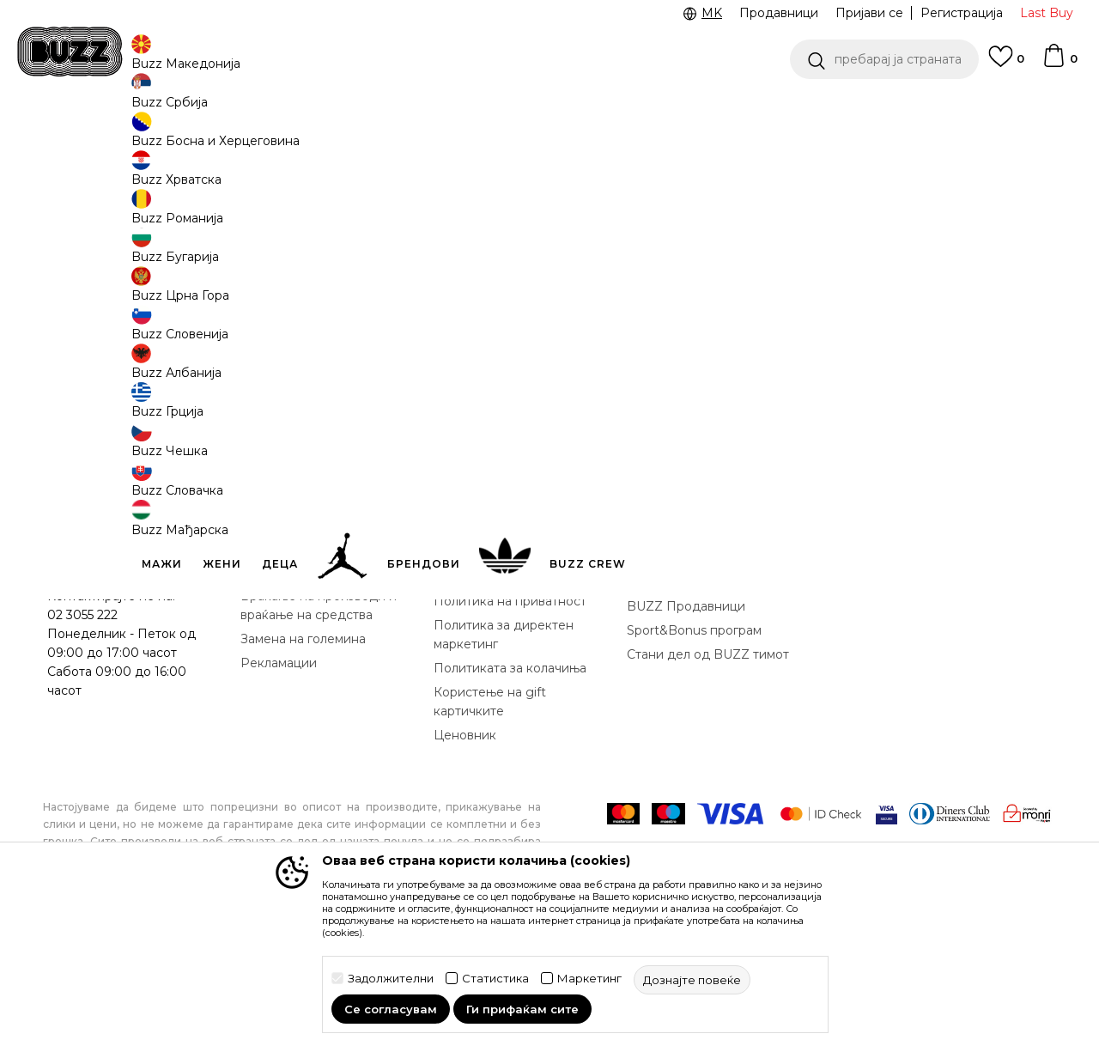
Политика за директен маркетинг (504, 762)
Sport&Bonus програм (694, 757)
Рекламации (278, 790)
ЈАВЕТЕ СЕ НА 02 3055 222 (333, 110)
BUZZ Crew (662, 709)
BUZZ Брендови (678, 685)
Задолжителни (391, 978)
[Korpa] (1059, 63)
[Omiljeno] (1006, 64)
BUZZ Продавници (686, 733)
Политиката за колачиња (510, 795)
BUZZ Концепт (673, 661)
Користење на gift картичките (490, 829)
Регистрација (961, 13)
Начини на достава (299, 699)
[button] (884, 59)
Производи (184, 137)
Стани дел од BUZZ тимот (708, 781)
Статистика (495, 978)
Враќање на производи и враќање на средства (318, 732)
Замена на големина (303, 766)
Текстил (249, 137)
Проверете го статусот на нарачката (127, 689)
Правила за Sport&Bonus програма (510, 695)
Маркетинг (589, 978)
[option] (549, 111)
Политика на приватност (510, 728)
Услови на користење (501, 661)
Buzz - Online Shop (92, 137)
